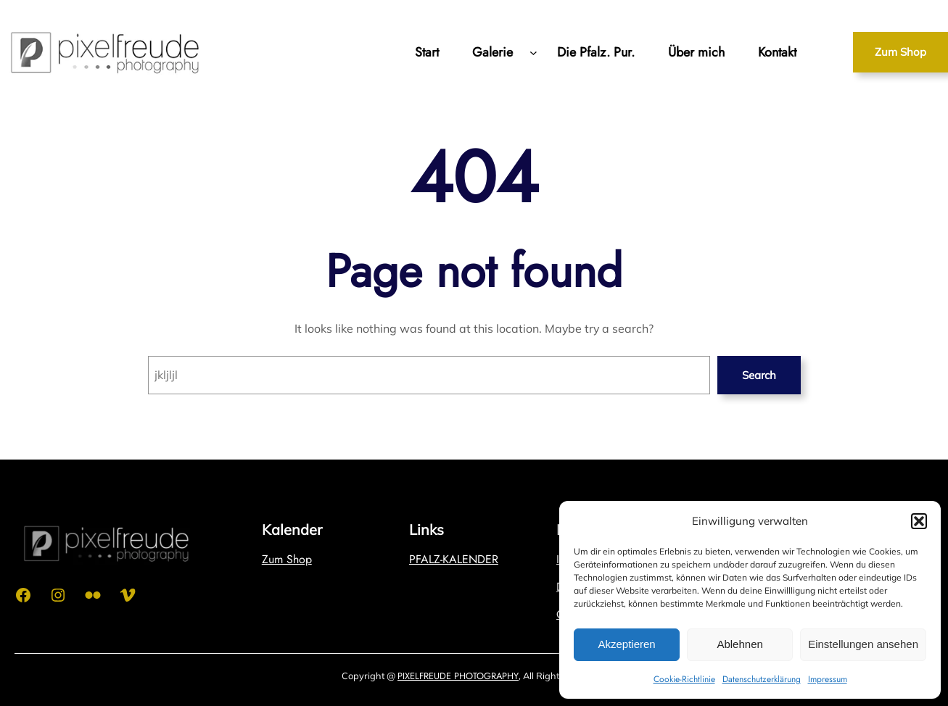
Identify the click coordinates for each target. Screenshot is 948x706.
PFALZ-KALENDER (453, 559)
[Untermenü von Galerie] (533, 52)
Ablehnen (739, 644)
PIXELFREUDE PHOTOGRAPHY (458, 676)
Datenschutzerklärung (761, 679)
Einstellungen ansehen (863, 644)
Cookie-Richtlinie (684, 679)
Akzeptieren (626, 644)
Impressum (827, 679)
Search (759, 375)
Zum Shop (900, 52)
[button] (919, 521)
